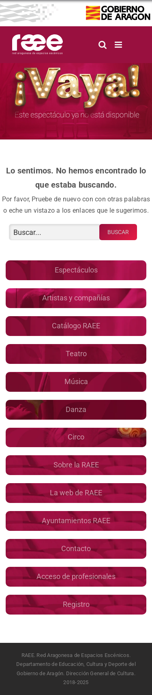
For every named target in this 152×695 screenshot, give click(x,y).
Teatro (76, 353)
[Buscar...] (55, 232)
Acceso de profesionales (76, 576)
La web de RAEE (76, 492)
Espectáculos (76, 270)
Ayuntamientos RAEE (76, 520)
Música (76, 381)
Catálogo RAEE (76, 325)
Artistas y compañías (76, 298)
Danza (76, 409)
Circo (76, 437)
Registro (76, 604)
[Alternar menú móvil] (119, 44)
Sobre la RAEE (76, 465)
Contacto (76, 548)
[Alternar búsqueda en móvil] (102, 44)
